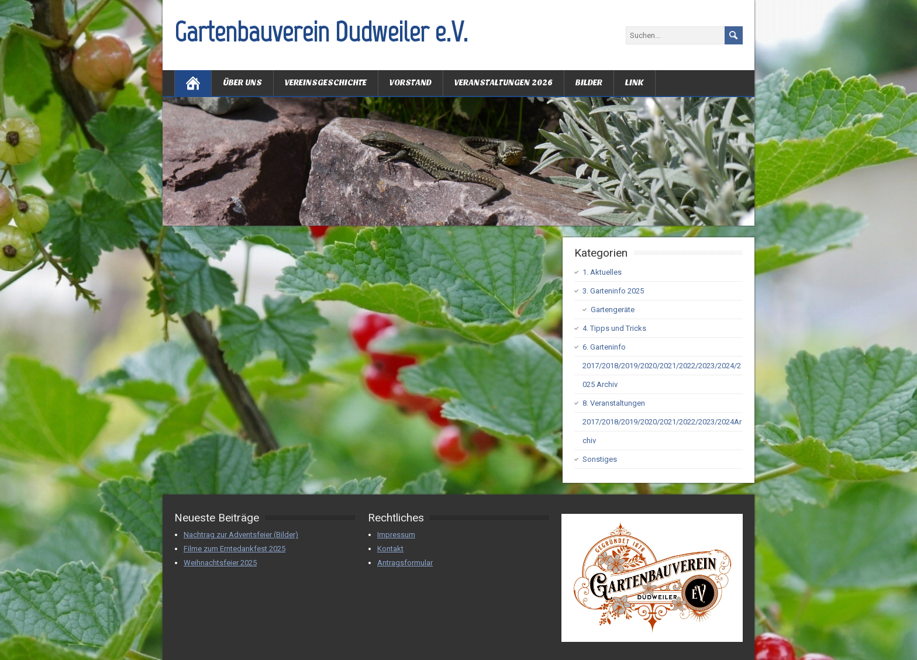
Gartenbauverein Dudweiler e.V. (321, 32)
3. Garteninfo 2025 (613, 290)
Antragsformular (405, 562)
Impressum (396, 534)
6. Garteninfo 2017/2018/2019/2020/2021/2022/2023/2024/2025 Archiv (661, 366)
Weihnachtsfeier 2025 (220, 562)
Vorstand (410, 83)
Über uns (242, 83)
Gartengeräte (613, 309)
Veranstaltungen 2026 (503, 83)
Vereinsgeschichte (326, 83)
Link (634, 83)
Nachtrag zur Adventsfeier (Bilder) (241, 534)
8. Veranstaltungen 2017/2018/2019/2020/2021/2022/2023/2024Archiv (662, 422)
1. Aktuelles (602, 272)
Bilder (588, 83)
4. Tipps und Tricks (614, 328)
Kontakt (390, 548)
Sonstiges (599, 459)
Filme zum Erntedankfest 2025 (234, 548)
